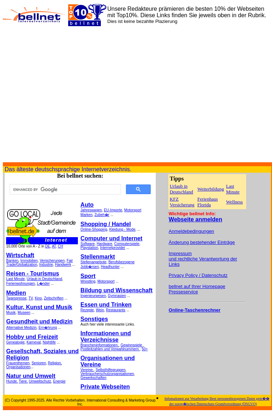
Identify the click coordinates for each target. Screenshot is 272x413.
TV (30, 298)
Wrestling (87, 281)
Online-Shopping (93, 229)
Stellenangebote (93, 262)
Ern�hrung (47, 328)
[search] (64, 189)
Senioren (39, 363)
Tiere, (23, 381)
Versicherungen (52, 261)
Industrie (46, 264)
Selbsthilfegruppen (111, 370)
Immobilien (29, 261)
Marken (86, 215)
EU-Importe (113, 210)
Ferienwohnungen (20, 283)
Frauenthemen (17, 363)
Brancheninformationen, (99, 345)
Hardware (104, 244)
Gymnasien (117, 296)
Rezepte (87, 310)
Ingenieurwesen (93, 296)
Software (87, 244)
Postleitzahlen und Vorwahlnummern (110, 349)
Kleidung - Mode (122, 229)
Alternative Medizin (21, 328)
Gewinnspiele (132, 345)
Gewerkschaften (93, 378)
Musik (10, 312)
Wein (100, 310)
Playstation (89, 248)
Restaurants (115, 310)
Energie (59, 381)
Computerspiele (126, 244)
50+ (145, 349)
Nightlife (49, 342)
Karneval (34, 342)
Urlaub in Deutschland (44, 279)
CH (60, 246)
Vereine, (87, 370)
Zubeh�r (101, 215)
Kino (38, 298)
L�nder (43, 283)
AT (54, 246)
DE (47, 246)
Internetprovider (112, 248)
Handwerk (63, 264)
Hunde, (12, 381)
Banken (12, 261)
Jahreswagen (91, 210)
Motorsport (132, 210)
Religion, (55, 363)
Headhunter (110, 267)
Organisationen (18, 367)
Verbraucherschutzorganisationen (107, 374)
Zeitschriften (53, 298)
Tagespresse (16, 298)
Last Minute (15, 279)
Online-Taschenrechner (194, 310)
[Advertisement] (67, 95)
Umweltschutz (40, 381)
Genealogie (15, 342)
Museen (24, 312)
